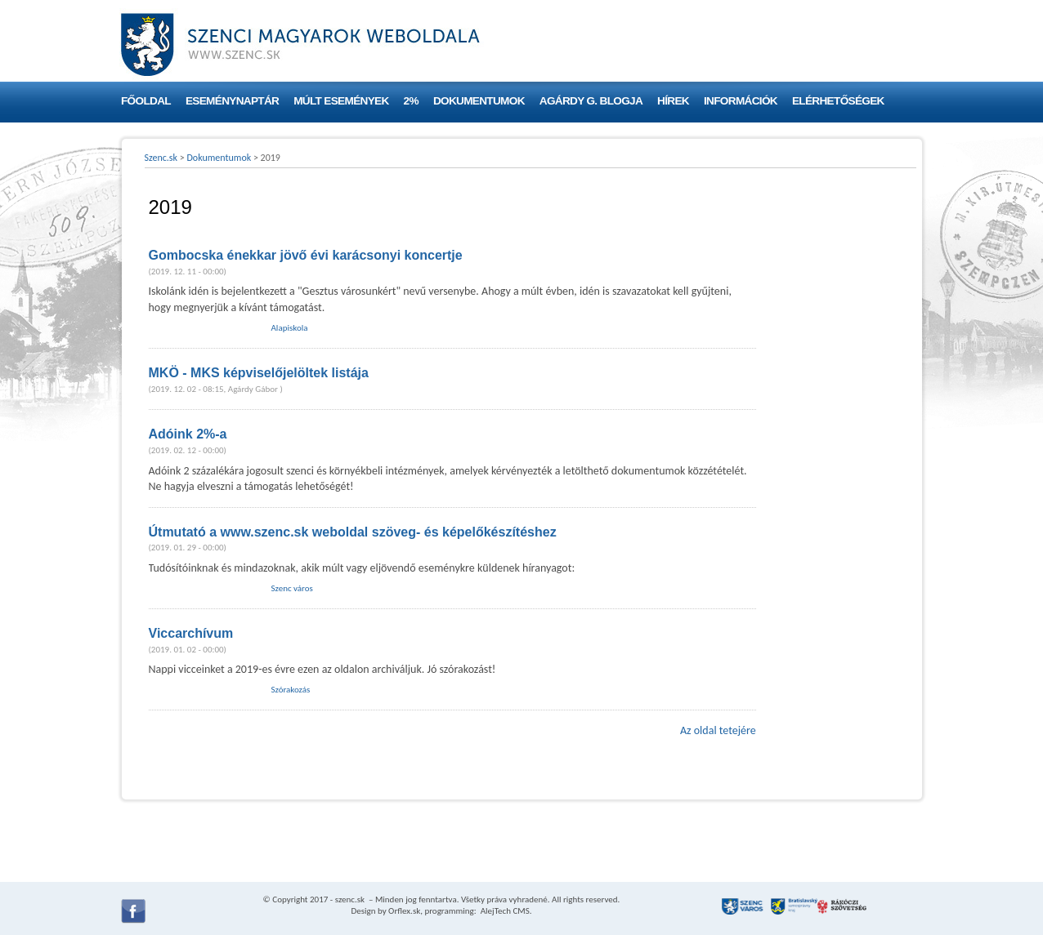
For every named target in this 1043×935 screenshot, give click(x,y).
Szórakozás (291, 689)
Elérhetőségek (838, 101)
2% (411, 101)
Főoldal (146, 101)
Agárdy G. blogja (590, 101)
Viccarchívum (191, 633)
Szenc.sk (161, 157)
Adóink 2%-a (188, 434)
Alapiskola (289, 328)
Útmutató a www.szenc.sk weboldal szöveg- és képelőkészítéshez (353, 532)
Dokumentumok (479, 101)
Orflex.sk (404, 911)
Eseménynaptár (232, 101)
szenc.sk (350, 899)
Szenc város (292, 588)
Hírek (673, 101)
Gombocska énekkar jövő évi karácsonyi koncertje (306, 255)
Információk (740, 101)
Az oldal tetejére (718, 730)
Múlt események (340, 101)
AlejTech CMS (504, 911)
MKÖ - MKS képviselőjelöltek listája (259, 373)
